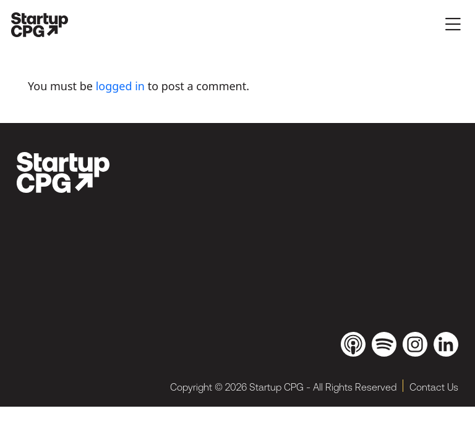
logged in (120, 85)
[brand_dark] (63, 172)
